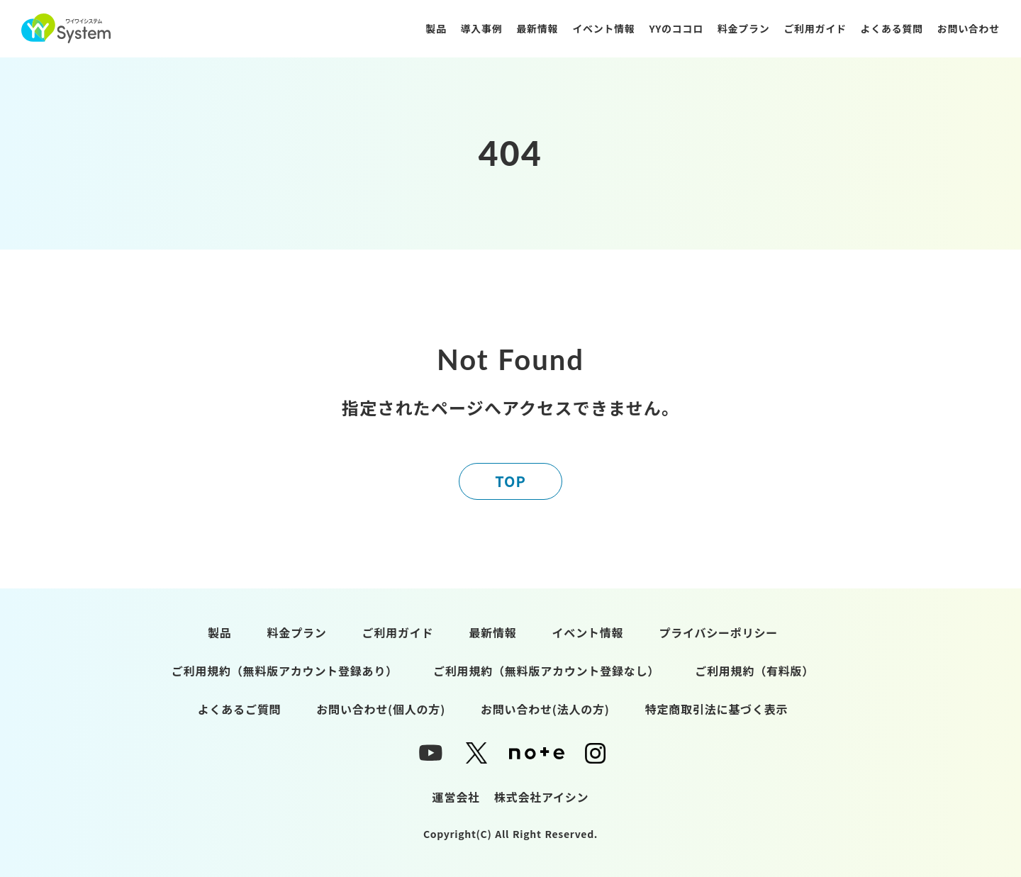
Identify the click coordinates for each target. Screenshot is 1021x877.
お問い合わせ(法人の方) (545, 708)
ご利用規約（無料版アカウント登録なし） (546, 670)
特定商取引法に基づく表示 (716, 708)
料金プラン (744, 28)
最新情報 (537, 28)
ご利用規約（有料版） (754, 670)
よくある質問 (892, 28)
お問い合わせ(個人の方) (380, 708)
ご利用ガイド (814, 28)
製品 (435, 28)
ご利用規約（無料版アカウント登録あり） (285, 670)
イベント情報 (603, 28)
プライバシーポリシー (718, 632)
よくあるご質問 (239, 708)
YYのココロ (676, 28)
